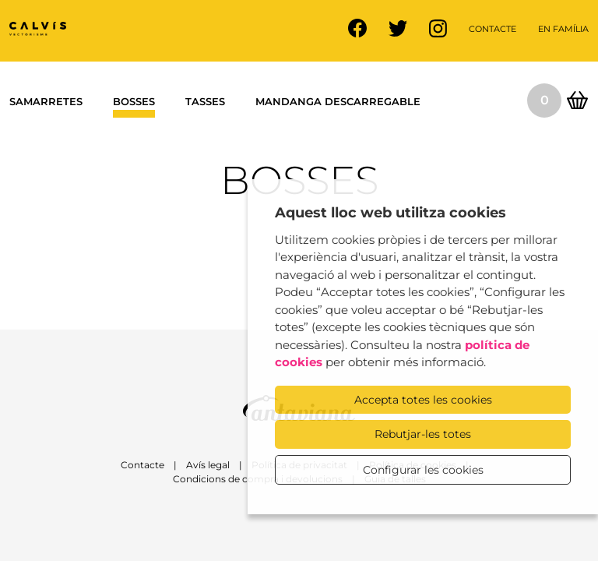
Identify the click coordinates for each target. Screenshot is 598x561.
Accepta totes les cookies (423, 400)
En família (563, 28)
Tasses (205, 101)
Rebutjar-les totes (423, 434)
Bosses (134, 101)
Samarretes (46, 101)
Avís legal (208, 465)
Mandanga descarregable (337, 101)
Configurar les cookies (423, 470)
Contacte (492, 28)
